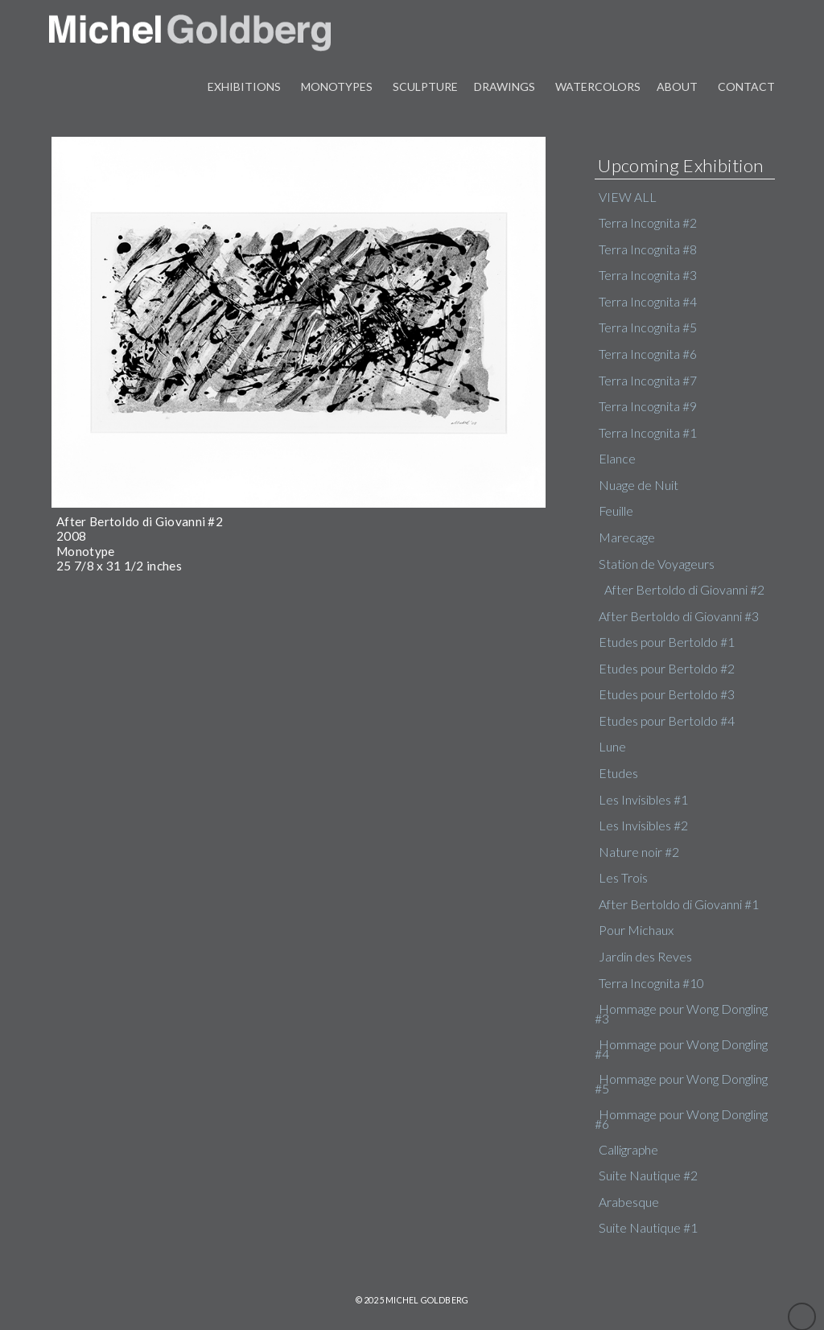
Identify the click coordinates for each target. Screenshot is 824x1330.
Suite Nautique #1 (648, 1228)
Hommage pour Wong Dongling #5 (681, 1083)
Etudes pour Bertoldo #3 (667, 694)
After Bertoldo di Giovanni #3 (679, 616)
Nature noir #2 (639, 852)
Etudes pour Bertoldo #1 (667, 642)
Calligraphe (628, 1150)
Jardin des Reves (645, 956)
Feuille (616, 511)
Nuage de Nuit (638, 485)
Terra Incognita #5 (648, 327)
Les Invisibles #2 (643, 825)
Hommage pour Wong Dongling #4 (681, 1049)
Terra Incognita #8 (648, 249)
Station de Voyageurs (657, 564)
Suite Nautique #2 (648, 1175)
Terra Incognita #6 (648, 354)
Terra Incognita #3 (648, 275)
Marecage (627, 537)
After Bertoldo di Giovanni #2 (684, 590)
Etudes (618, 773)
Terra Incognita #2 (648, 223)
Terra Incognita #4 (648, 302)
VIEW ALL (628, 197)
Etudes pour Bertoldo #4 (667, 721)
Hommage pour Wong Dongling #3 (681, 1013)
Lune (612, 746)
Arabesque (629, 1202)
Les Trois (623, 878)
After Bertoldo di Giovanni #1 (679, 904)
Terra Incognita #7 (648, 380)
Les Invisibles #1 (643, 800)
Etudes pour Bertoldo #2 (667, 668)
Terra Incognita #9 (648, 406)
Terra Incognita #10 (651, 983)
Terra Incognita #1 (648, 433)
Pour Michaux (636, 930)
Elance (617, 458)
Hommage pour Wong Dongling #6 (681, 1119)
